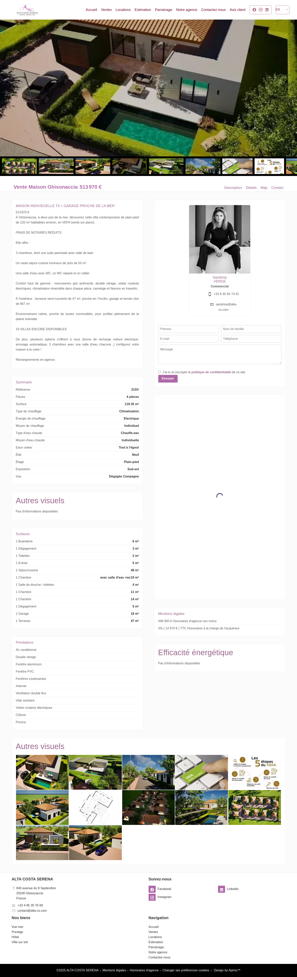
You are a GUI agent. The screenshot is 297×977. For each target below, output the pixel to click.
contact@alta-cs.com (32, 910)
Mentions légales (114, 970)
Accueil (27, 10)
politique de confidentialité (211, 372)
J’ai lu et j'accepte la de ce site (204, 372)
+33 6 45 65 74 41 (226, 294)
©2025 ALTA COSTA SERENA (78, 970)
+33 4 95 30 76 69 (30, 905)
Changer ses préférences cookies (185, 970)
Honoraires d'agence (144, 970)
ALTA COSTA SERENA (32, 879)
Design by (227, 970)
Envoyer (168, 378)
